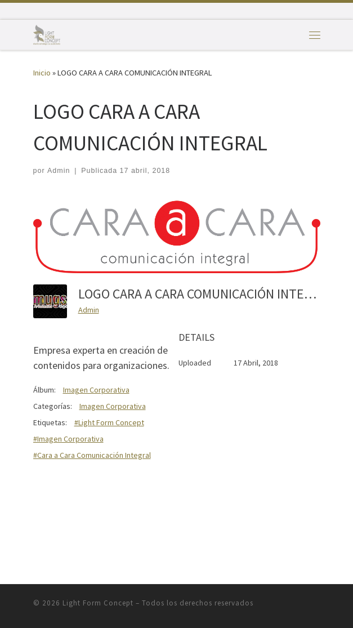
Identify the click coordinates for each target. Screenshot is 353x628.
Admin (58, 171)
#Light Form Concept (109, 422)
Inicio (42, 73)
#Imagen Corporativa (68, 439)
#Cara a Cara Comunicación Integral (92, 455)
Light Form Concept (97, 603)
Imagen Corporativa (96, 390)
